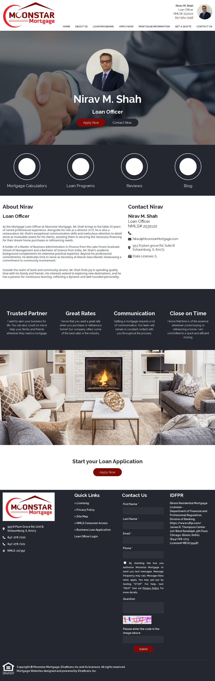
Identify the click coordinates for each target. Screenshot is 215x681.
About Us (81, 26)
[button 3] (134, 170)
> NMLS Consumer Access (91, 523)
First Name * (131, 504)
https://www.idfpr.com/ (185, 523)
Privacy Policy (151, 588)
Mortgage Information (154, 26)
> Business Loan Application (92, 529)
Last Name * (131, 518)
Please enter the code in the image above (141, 630)
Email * (127, 533)
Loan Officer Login (86, 536)
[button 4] (188, 170)
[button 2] (80, 170)
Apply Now (126, 26)
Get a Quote (183, 26)
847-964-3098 (184, 17)
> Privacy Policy (84, 509)
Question (129, 598)
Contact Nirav (122, 122)
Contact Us (204, 26)
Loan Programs (103, 26)
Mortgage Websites (30, 670)
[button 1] (27, 170)
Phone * (128, 548)
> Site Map (81, 516)
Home (66, 26)
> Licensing (81, 503)
